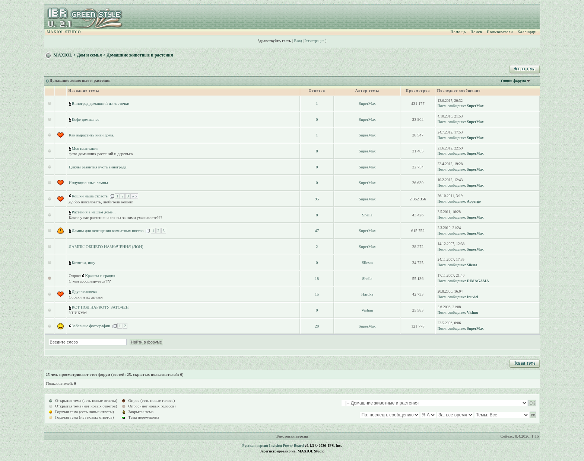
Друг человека (84, 291)
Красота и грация (100, 275)
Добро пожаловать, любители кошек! (101, 202)
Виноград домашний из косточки (100, 103)
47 (317, 230)
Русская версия (255, 446)
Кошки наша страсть (90, 196)
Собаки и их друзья (86, 297)
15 (317, 294)
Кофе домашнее (85, 119)
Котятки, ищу (83, 262)
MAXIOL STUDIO (64, 32)
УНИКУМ (78, 312)
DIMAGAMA (478, 281)
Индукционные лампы (88, 182)
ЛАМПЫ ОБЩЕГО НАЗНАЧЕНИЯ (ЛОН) (106, 246)
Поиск (476, 32)
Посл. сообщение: (452, 106)
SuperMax (367, 103)
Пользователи (500, 32)
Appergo (474, 201)
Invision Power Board (286, 446)
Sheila (367, 215)
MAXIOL (63, 55)
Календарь (527, 32)
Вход (298, 41)
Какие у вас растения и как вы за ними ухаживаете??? (115, 217)
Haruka (367, 294)
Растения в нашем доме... (94, 212)
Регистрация (314, 41)
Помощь (458, 32)
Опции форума (513, 81)
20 (317, 326)
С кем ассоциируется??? (90, 281)
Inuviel (472, 297)
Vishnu (367, 310)
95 (317, 199)
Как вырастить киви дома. (91, 135)
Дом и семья (89, 55)
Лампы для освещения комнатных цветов (108, 230)
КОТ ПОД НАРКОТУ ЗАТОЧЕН (100, 307)
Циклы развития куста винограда (98, 167)
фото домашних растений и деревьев (101, 153)
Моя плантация (85, 148)
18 (317, 278)
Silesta (367, 262)
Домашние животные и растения (140, 55)
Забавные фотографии (91, 325)
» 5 (134, 196)
